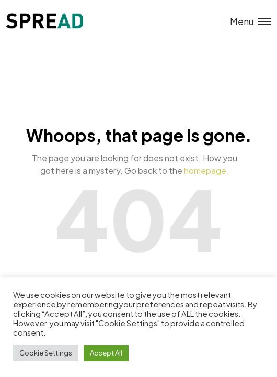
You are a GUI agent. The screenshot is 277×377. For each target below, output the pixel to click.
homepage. (206, 170)
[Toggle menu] (247, 21)
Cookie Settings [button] (45, 353)
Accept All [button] (106, 353)
